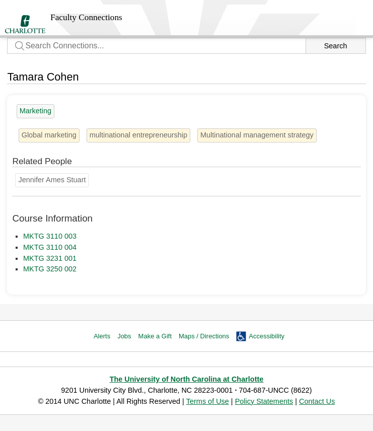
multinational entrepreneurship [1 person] (138, 135)
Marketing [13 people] (35, 111)
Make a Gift (155, 336)
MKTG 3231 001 (50, 258)
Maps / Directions (204, 336)
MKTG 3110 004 (50, 247)
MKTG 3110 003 (50, 236)
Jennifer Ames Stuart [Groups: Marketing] (52, 180)
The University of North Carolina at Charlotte (187, 379)
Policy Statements (264, 401)
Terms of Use (207, 401)
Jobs (124, 336)
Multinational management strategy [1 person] (257, 135)
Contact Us (317, 401)
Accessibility (266, 336)
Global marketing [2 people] (49, 135)
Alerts (102, 336)
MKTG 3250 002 (50, 269)
